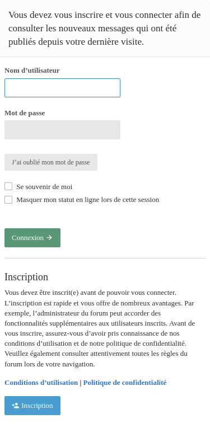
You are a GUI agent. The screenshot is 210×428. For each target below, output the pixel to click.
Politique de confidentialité (125, 382)
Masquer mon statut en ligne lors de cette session (81, 199)
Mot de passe (24, 113)
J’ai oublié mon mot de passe (51, 162)
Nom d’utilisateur (32, 70)
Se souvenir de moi (38, 186)
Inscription (32, 405)
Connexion (32, 237)
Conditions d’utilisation (41, 382)
